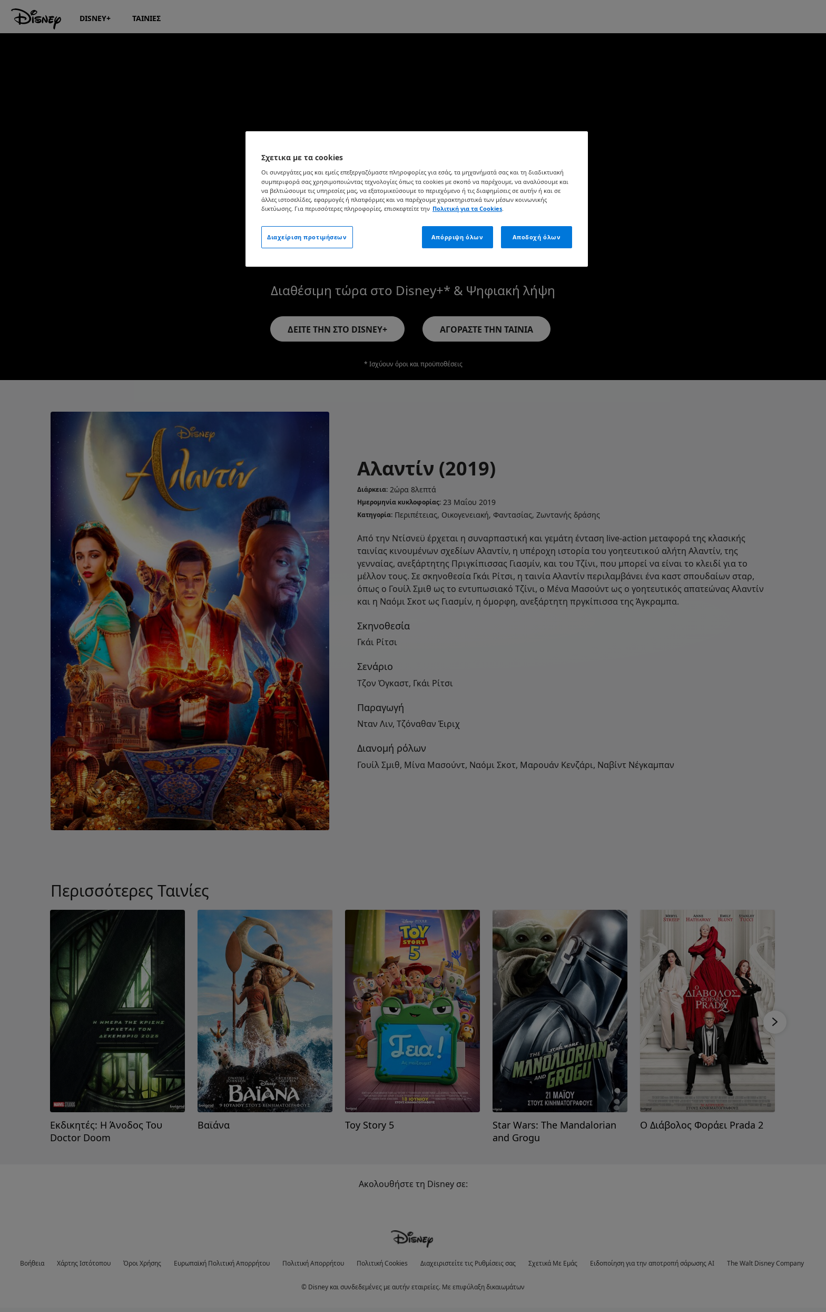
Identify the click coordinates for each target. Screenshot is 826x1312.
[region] (416, 199)
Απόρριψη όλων (457, 237)
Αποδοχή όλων (537, 237)
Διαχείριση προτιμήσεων (307, 237)
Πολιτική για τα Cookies (467, 208)
